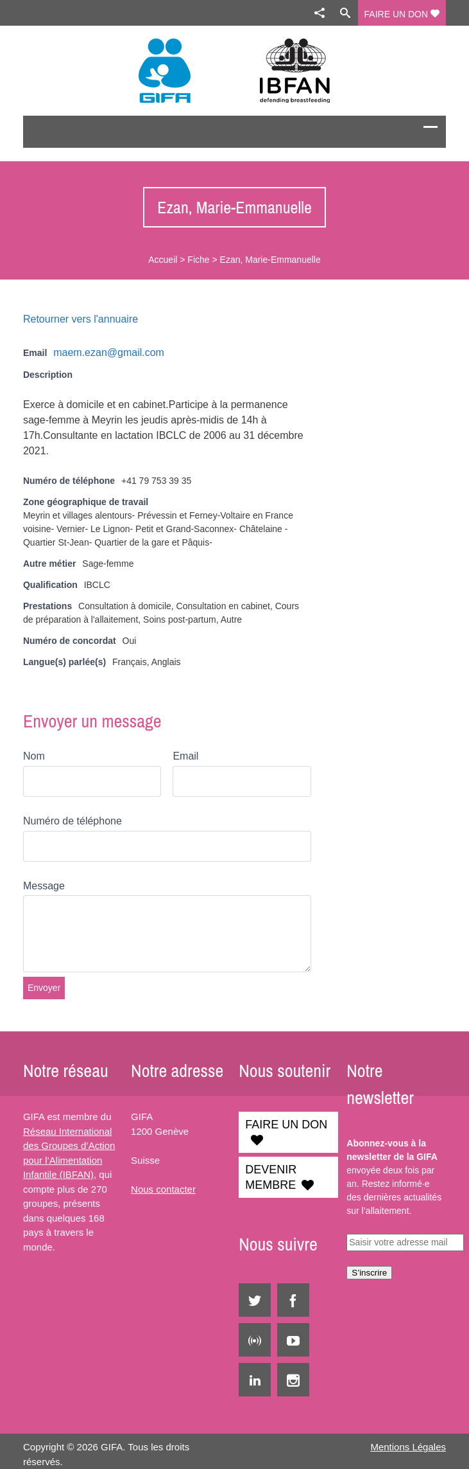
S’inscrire (369, 1273)
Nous (142, 1189)
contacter (174, 1189)
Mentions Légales (408, 1446)
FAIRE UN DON (401, 14)
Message (44, 885)
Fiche (198, 259)
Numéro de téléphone (72, 820)
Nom (34, 756)
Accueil (162, 259)
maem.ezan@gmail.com (108, 352)
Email (185, 756)
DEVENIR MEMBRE (270, 1177)
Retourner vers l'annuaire (80, 319)
